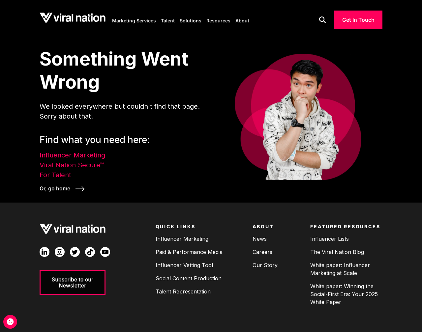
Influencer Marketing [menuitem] (182, 237)
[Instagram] (60, 251)
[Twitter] (75, 251)
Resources (218, 20)
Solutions (190, 20)
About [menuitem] (263, 225)
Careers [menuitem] (262, 250)
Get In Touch (358, 19)
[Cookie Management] (10, 322)
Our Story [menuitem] (265, 263)
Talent (168, 20)
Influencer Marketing (72, 154)
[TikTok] (90, 251)
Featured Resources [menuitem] (345, 225)
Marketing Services (134, 20)
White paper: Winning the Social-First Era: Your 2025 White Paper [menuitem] (344, 292)
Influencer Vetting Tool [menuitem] (184, 263)
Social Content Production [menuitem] (189, 276)
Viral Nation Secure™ (72, 164)
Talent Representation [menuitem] (183, 290)
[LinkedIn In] (44, 251)
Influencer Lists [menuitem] (329, 237)
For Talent (55, 174)
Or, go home (56, 187)
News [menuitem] (260, 237)
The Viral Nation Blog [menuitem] (337, 250)
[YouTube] (105, 251)
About (242, 20)
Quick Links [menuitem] (176, 225)
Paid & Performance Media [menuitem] (189, 250)
